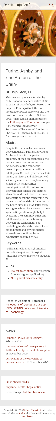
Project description (22, 270)
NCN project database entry (27, 278)
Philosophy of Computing (25, 122)
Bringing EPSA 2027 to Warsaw (23, 337)
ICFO (9, 308)
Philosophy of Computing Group (26, 304)
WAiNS (18, 308)
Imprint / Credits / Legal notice (23, 387)
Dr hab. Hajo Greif (17, 5)
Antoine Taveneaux (34, 392)
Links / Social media (17, 381)
